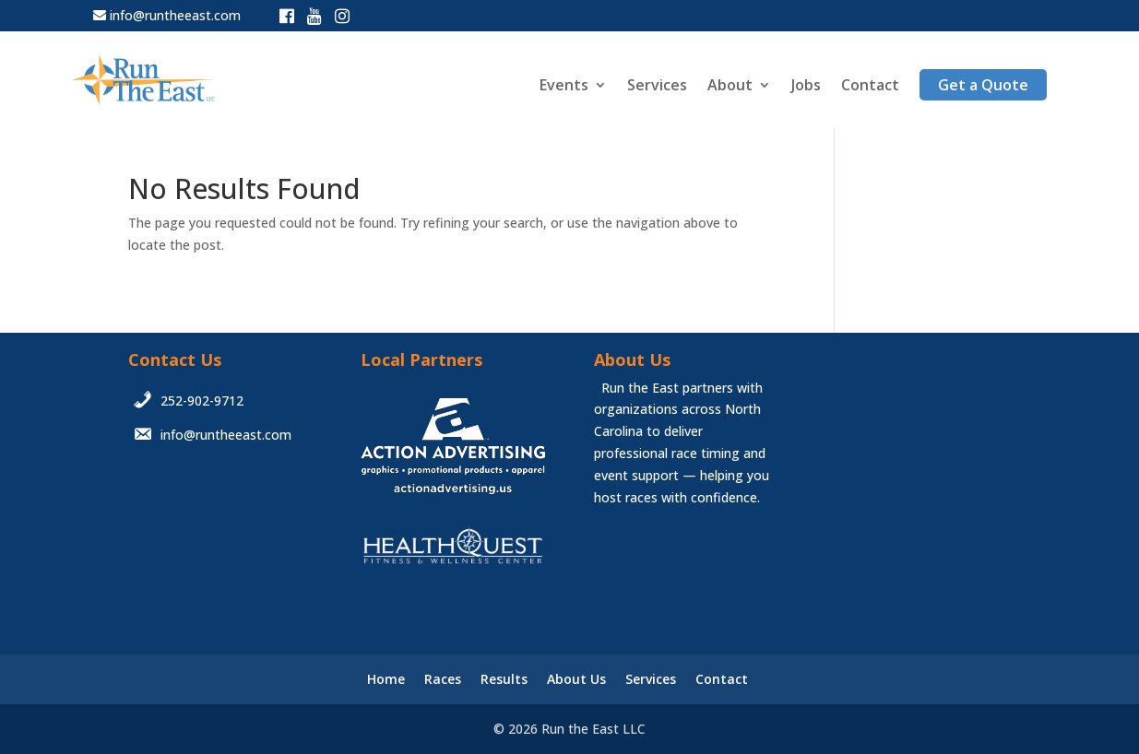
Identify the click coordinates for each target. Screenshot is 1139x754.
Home (386, 679)
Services (657, 86)
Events (564, 86)
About (730, 86)
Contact (870, 86)
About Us (576, 679)
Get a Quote (983, 85)
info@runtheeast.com (175, 15)
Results (504, 679)
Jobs (806, 86)
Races (442, 679)
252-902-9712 (201, 400)
